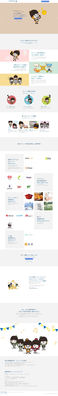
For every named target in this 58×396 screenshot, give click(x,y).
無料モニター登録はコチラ (45, 1)
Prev (1, 18)
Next (57, 18)
